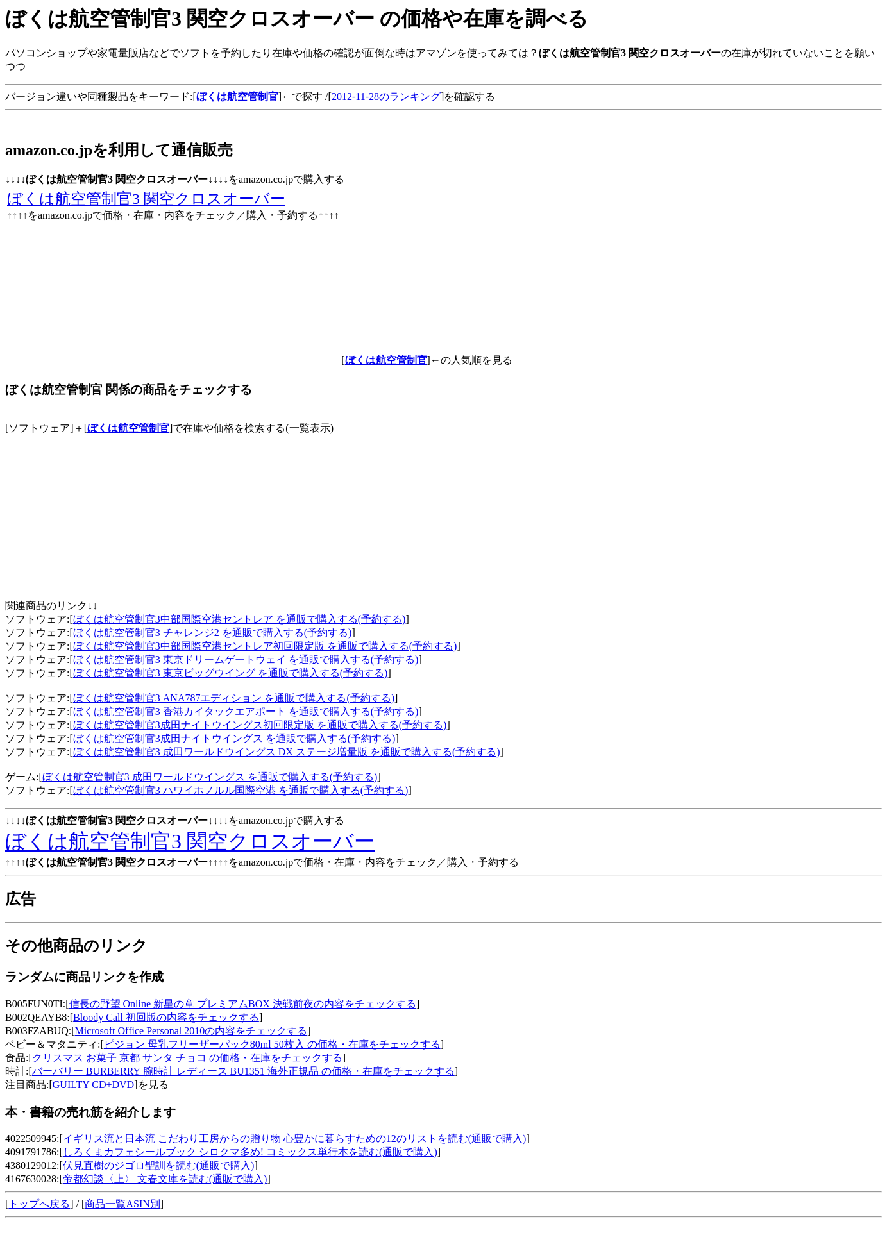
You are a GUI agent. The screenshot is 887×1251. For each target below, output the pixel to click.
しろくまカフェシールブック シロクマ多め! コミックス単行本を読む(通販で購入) (250, 1151)
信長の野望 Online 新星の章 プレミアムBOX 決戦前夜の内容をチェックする (242, 1003)
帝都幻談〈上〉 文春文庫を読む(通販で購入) (165, 1178)
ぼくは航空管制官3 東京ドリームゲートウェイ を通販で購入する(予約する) (246, 659)
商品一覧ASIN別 (122, 1203)
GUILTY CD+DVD (93, 1084)
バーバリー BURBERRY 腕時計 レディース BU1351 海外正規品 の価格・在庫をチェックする (243, 1071)
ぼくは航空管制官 (128, 428)
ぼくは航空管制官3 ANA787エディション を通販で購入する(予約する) (233, 698)
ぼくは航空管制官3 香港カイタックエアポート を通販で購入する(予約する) (246, 711)
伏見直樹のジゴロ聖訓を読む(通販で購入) (159, 1165)
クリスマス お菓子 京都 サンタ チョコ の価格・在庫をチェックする (187, 1057)
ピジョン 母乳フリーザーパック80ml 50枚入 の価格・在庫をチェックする (272, 1044)
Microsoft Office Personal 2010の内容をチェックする (190, 1030)
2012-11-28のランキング (386, 96)
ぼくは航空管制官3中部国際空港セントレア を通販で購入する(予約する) (239, 619)
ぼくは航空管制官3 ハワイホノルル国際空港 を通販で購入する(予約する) (241, 790)
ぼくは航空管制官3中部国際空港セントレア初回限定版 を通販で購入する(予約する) (265, 646)
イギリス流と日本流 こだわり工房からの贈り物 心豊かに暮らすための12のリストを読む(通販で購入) (295, 1138)
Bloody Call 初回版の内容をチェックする (166, 1017)
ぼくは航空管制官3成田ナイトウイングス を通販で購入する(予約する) (234, 738)
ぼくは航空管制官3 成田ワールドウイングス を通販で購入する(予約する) (210, 776)
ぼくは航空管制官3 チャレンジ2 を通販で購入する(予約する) (212, 632)
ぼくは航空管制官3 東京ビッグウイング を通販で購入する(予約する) (230, 672)
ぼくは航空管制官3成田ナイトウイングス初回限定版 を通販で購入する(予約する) (260, 724)
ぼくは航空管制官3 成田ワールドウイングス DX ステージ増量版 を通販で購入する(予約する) (286, 751)
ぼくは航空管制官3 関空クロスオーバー (146, 198)
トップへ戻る (39, 1203)
